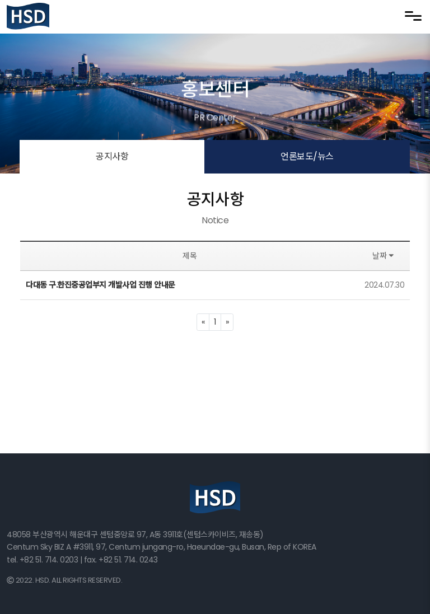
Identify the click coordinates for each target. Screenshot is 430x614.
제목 (190, 255)
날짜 (384, 255)
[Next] (227, 322)
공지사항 (112, 156)
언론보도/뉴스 (307, 156)
